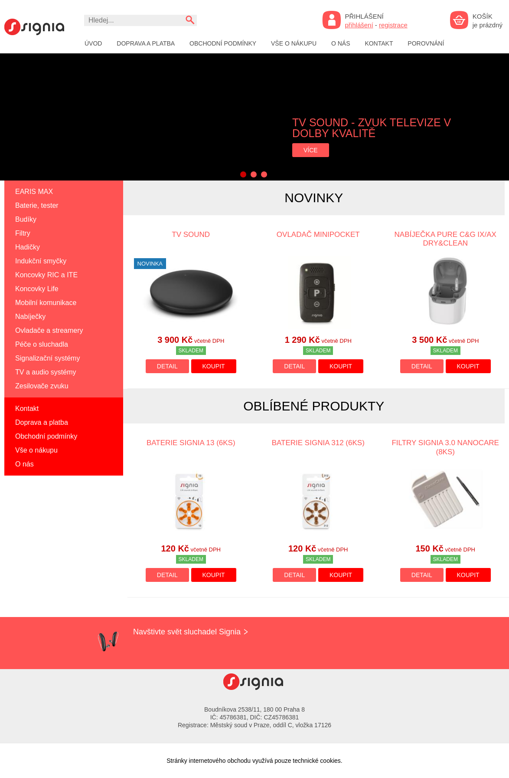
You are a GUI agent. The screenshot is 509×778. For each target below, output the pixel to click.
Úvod (93, 43)
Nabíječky (30, 316)
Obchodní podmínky (222, 43)
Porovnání (426, 43)
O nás (340, 43)
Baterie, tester (37, 205)
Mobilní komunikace (45, 302)
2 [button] (254, 174)
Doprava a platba (146, 43)
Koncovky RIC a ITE (46, 275)
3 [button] (264, 174)
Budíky (25, 219)
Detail (167, 366)
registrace (393, 25)
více (310, 150)
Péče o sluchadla (41, 344)
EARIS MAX (34, 191)
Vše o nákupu (293, 43)
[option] (254, 117)
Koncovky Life (37, 288)
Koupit (213, 366)
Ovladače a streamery (49, 330)
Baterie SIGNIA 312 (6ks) (318, 443)
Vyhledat (189, 19)
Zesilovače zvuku (42, 386)
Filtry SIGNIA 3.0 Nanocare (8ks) (445, 447)
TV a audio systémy (45, 372)
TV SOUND (191, 234)
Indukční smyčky (40, 261)
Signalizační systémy (47, 358)
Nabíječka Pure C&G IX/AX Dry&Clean (445, 238)
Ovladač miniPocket (318, 234)
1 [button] (243, 174)
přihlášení (359, 25)
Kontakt (379, 43)
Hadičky (27, 247)
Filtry (22, 233)
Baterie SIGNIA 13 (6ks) (191, 443)
